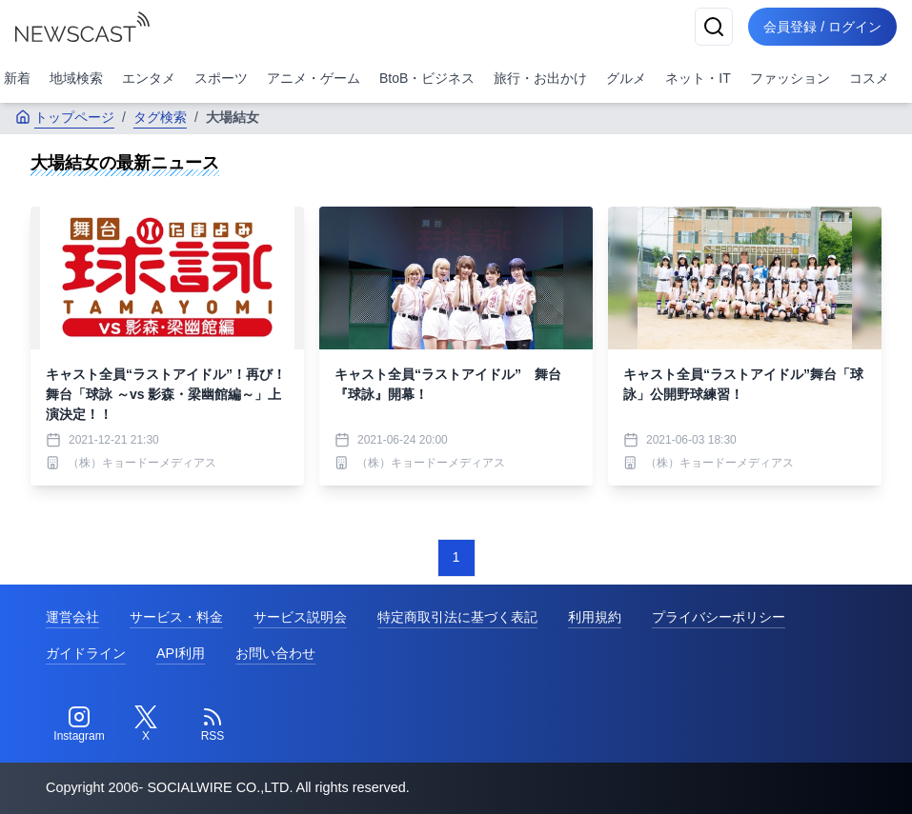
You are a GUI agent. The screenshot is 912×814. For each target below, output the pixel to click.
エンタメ (148, 78)
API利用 (180, 653)
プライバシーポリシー (718, 617)
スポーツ (221, 78)
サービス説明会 (300, 617)
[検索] (714, 27)
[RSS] (212, 724)
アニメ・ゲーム (313, 78)
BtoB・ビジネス (427, 78)
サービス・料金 (176, 617)
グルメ (626, 78)
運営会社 (72, 617)
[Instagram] (79, 724)
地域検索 (76, 78)
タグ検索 (160, 117)
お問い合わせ (275, 653)
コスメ (869, 78)
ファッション (790, 78)
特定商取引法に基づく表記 (457, 617)
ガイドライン (86, 653)
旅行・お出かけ (540, 78)
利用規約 (594, 617)
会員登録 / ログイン (822, 26)
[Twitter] (145, 724)
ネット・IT (697, 78)
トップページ (64, 117)
